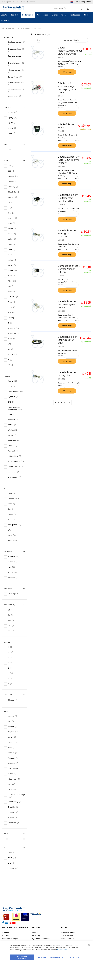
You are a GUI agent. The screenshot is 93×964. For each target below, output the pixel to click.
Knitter (13, 425)
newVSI (13, 270)
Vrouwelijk (14, 594)
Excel (12, 747)
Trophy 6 (14, 328)
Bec (12, 721)
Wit (11, 530)
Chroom (14, 498)
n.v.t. (12, 631)
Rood (12, 519)
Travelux (13, 817)
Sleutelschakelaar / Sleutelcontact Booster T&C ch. (68, 198)
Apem (13, 381)
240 (12, 625)
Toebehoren (15, 96)
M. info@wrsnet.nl (68, 932)
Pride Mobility (15, 456)
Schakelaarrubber (16, 90)
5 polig (13, 133)
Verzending (36, 935)
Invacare (13, 419)
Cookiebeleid (62, 949)
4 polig (13, 128)
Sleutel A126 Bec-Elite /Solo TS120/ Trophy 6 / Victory (69, 160)
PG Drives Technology (16, 796)
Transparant (15, 525)
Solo (12, 312)
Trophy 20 (14, 333)
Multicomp (14, 440)
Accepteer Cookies (22, 957)
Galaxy (13, 239)
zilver (12, 858)
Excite (12, 234)
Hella (12, 414)
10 (11, 652)
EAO (11, 402)
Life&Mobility (15, 430)
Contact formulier (68, 938)
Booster (13, 726)
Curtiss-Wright (16, 391)
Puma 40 (14, 297)
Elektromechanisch (23, 28)
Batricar (13, 716)
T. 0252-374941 (67, 935)
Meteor (13, 260)
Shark (12, 307)
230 (11, 620)
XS (11, 365)
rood (12, 852)
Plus (12, 286)
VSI (11, 349)
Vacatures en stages (10, 938)
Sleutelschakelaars (16, 43)
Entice (12, 228)
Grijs (11, 509)
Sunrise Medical (16, 461)
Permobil (13, 451)
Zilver (13, 535)
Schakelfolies (16, 77)
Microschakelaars (16, 71)
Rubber (13, 572)
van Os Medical (16, 466)
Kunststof (14, 556)
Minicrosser (14, 779)
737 (12, 166)
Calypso (13, 176)
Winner (13, 354)
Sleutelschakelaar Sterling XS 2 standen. (67, 233)
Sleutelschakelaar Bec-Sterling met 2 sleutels (68, 304)
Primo (12, 291)
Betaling (35, 932)
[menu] (46, 17)
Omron (13, 445)
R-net (13, 302)
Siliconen (14, 577)
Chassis (13, 700)
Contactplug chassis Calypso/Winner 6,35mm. (69, 269)
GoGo (12, 244)
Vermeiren (14, 472)
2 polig (13, 117)
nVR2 (12, 276)
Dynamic (14, 397)
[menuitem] (4, 15)
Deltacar (13, 742)
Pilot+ (12, 281)
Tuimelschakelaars (15, 57)
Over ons (5, 932)
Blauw (12, 493)
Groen (13, 514)
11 (11, 657)
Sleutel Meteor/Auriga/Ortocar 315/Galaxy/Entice (70, 51)
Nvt (12, 567)
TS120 (12, 338)
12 (11, 663)
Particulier (80, 2)
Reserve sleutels (16, 83)
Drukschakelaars (16, 64)
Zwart (13, 540)
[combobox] (58, 8)
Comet (13, 197)
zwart (12, 863)
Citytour (13, 732)
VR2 (12, 344)
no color (14, 868)
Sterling (13, 318)
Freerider (13, 758)
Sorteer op (68, 40)
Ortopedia (14, 789)
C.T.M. (12, 386)
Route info (6, 935)
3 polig (13, 123)
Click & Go (14, 192)
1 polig (13, 112)
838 (11, 171)
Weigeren (74, 957)
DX (11, 202)
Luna (12, 249)
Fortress (13, 753)
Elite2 (12, 223)
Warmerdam (15, 477)
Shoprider (14, 807)
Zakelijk (88, 2)
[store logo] (13, 7)
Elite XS (13, 218)
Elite (11, 213)
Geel (12, 504)
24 (11, 615)
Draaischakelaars (16, 50)
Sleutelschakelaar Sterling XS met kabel (67, 340)
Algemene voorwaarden (41, 938)
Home (3, 28)
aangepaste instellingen (50, 957)
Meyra (12, 435)
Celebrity (13, 187)
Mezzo (12, 265)
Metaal (13, 562)
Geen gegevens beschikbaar (16, 408)
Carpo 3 (13, 181)
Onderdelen (10, 28)
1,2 (11, 610)
